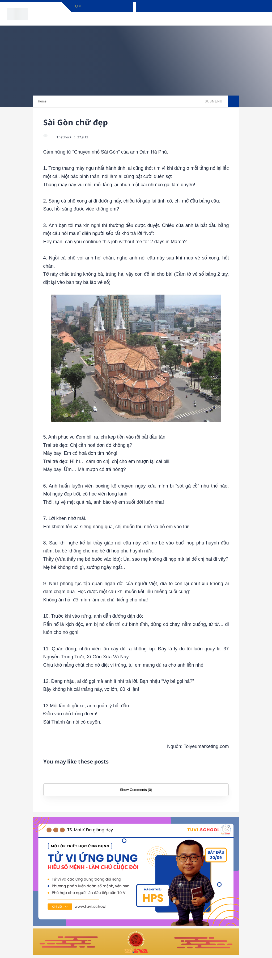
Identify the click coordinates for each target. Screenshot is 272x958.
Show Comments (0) (136, 790)
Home (42, 101)
